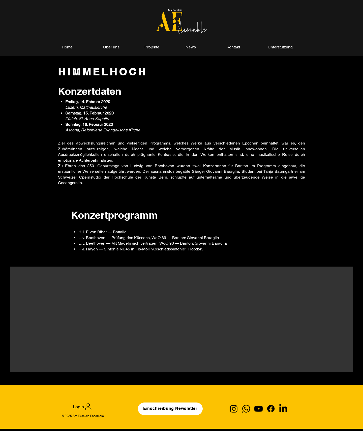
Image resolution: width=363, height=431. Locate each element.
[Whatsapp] (246, 409)
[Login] (82, 407)
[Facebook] (271, 409)
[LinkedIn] (283, 409)
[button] (161, 47)
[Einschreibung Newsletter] (170, 409)
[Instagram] (234, 409)
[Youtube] (258, 409)
